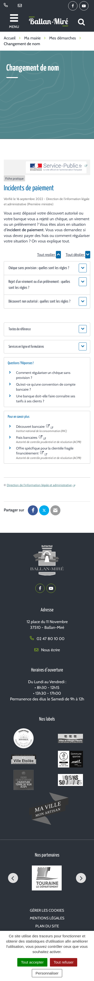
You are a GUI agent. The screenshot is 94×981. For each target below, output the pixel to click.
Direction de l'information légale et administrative (39, 485)
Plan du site (47, 926)
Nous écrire (47, 650)
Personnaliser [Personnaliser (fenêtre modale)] (47, 973)
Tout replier (49, 254)
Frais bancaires (29, 437)
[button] (47, 268)
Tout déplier (78, 254)
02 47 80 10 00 (47, 638)
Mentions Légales (47, 918)
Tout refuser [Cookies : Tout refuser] (63, 962)
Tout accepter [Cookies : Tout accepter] (32, 962)
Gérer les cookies (47, 910)
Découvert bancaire (33, 426)
